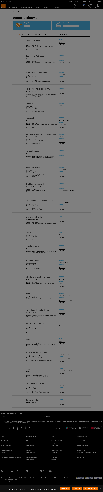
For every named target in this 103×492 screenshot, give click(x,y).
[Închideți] (100, 488)
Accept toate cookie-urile (90, 488)
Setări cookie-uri (65, 488)
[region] (51, 488)
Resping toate (76, 488)
